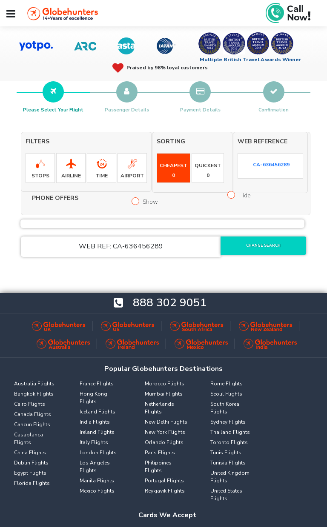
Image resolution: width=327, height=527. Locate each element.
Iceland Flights (97, 411)
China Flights (30, 452)
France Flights (97, 383)
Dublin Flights (31, 462)
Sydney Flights (228, 422)
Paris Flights (160, 452)
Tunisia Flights (228, 462)
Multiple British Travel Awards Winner (250, 59)
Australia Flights (34, 383)
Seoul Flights (226, 393)
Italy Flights (94, 442)
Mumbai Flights (164, 393)
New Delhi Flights (166, 422)
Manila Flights (97, 480)
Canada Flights (32, 414)
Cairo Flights (29, 404)
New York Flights (165, 432)
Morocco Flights (164, 383)
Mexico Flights (97, 490)
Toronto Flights (229, 442)
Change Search (263, 245)
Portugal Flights (164, 480)
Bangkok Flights (34, 393)
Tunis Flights (225, 452)
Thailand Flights (230, 432)
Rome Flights (226, 383)
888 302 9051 (170, 303)
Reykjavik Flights (165, 490)
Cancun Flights (32, 424)
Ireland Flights (97, 432)
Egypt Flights (30, 473)
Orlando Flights (164, 442)
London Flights (98, 452)
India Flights (95, 422)
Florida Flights (32, 483)
